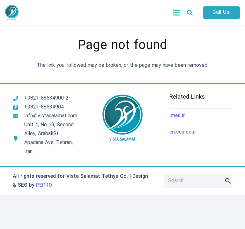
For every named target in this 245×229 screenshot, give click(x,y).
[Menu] (176, 13)
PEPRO (44, 185)
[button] (189, 13)
